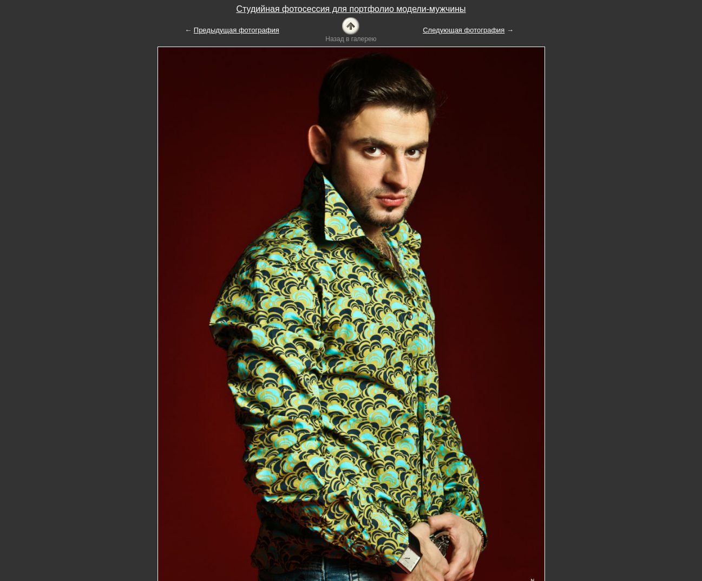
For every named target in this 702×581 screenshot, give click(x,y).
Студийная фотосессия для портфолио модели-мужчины (350, 9)
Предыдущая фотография (236, 30)
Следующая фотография (463, 30)
